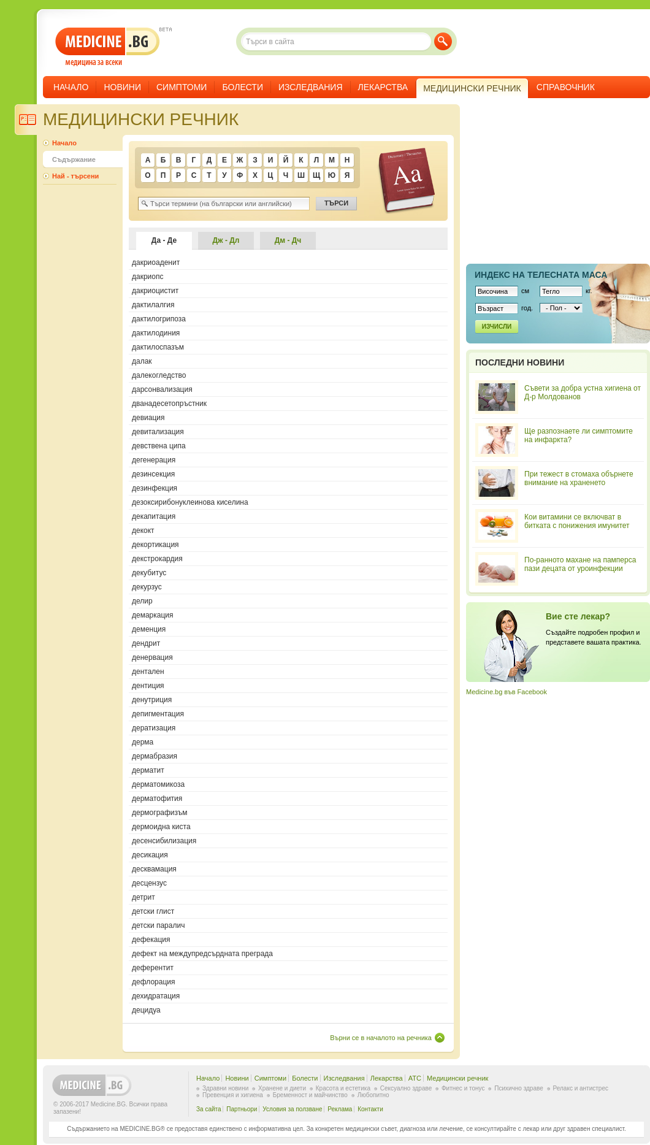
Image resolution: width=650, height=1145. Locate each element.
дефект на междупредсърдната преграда (202, 953)
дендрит (146, 643)
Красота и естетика (343, 1088)
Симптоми (181, 87)
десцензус (149, 883)
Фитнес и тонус (463, 1088)
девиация (148, 417)
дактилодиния (156, 333)
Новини (122, 87)
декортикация (155, 544)
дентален (148, 671)
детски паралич (158, 925)
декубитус (149, 573)
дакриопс (147, 276)
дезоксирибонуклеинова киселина (190, 502)
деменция (149, 629)
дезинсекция (153, 474)
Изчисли (496, 326)
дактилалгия (153, 305)
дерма (142, 742)
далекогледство (159, 375)
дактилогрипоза (159, 319)
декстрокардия (157, 558)
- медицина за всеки (107, 47)
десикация (150, 855)
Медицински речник (457, 1078)
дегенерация (153, 460)
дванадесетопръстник (169, 403)
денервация (152, 657)
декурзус (147, 587)
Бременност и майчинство (310, 1095)
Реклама (339, 1109)
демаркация (153, 615)
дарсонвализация (162, 389)
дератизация (153, 728)
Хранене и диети (282, 1088)
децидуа (146, 1010)
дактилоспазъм (158, 347)
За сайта (208, 1109)
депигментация (158, 714)
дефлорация (153, 982)
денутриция (152, 699)
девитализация (158, 431)
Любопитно (373, 1095)
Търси (443, 41)
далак (142, 361)
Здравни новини (225, 1088)
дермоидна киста (161, 826)
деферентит (153, 967)
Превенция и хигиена (232, 1095)
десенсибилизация (164, 841)
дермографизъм (160, 812)
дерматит (148, 770)
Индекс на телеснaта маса (541, 275)
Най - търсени (75, 176)
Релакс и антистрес (580, 1088)
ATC (414, 1078)
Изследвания (310, 87)
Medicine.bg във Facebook (506, 691)
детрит (143, 897)
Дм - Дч (288, 240)
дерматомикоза (158, 784)
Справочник (566, 87)
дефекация (151, 939)
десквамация (154, 869)
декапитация (153, 516)
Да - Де (164, 240)
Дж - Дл (226, 240)
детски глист (153, 911)
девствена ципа (159, 446)
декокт (143, 530)
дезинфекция (154, 488)
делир (142, 601)
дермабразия (154, 756)
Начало (70, 87)
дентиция (148, 685)
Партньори (241, 1109)
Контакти (370, 1109)
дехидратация (156, 996)
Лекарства (383, 87)
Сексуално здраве (406, 1088)
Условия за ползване (292, 1109)
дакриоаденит (156, 262)
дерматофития (157, 798)
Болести (242, 87)
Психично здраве (518, 1088)
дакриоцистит (155, 290)
